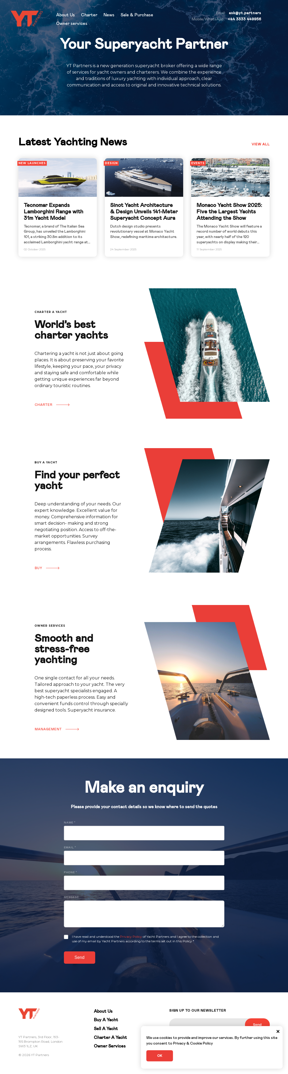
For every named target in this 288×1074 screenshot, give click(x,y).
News (108, 15)
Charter (89, 15)
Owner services (71, 23)
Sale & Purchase (137, 15)
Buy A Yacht (106, 1020)
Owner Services (110, 1046)
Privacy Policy (131, 937)
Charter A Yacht (110, 1037)
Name (69, 822)
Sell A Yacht (106, 1029)
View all (261, 144)
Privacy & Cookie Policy (193, 1043)
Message (71, 897)
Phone (70, 872)
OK (159, 1055)
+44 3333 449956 (244, 19)
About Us (65, 15)
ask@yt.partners (245, 13)
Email (70, 847)
